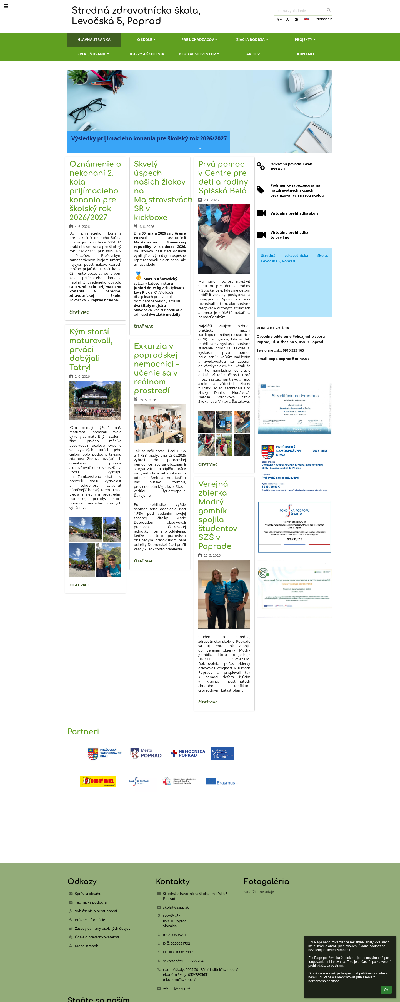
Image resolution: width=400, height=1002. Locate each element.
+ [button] (279, 19)
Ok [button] (386, 990)
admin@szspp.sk (177, 988)
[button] (306, 19)
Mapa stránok (86, 945)
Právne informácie (90, 919)
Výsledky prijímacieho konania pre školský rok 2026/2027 (149, 138)
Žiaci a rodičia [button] (252, 39)
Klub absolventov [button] (200, 53)
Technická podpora (91, 902)
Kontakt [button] (306, 53)
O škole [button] (147, 39)
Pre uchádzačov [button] (200, 39)
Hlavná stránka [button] (94, 39)
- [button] (288, 19)
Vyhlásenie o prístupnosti (96, 910)
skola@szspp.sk (176, 907)
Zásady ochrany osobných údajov (103, 928)
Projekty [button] (306, 39)
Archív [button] (253, 53)
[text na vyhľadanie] (303, 11)
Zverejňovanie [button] (94, 53)
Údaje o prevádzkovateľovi (97, 936)
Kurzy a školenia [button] (147, 53)
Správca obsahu (88, 893)
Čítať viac (80, 313)
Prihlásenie (323, 18)
